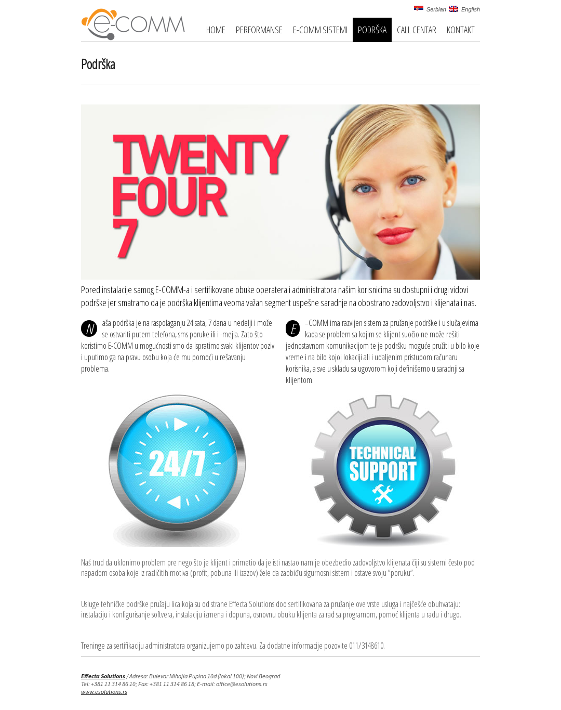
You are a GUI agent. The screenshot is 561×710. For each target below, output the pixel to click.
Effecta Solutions (103, 676)
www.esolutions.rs (104, 691)
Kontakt (461, 29)
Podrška (372, 29)
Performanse (259, 29)
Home (215, 29)
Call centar (416, 29)
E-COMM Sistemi (320, 29)
